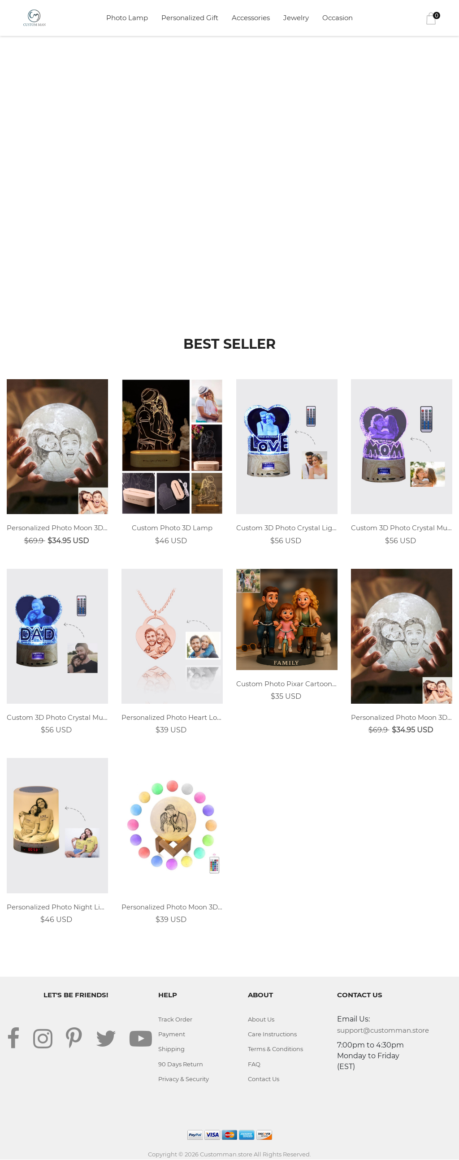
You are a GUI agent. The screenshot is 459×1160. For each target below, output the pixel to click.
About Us (261, 1019)
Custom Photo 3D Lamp (172, 528)
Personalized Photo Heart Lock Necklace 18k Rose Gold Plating (172, 717)
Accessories (251, 17)
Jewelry (296, 17)
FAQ (254, 1064)
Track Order (175, 1019)
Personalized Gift (189, 17)
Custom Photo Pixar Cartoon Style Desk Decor (287, 684)
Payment (171, 1034)
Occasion (337, 17)
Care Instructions (272, 1034)
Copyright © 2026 (174, 1154)
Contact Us (263, 1079)
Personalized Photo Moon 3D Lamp (57, 528)
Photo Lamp (127, 17)
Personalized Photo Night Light (57, 907)
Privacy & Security (184, 1079)
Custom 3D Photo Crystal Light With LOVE (287, 528)
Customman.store (226, 1154)
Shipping (172, 1049)
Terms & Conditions (276, 1049)
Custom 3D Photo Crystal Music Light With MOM (401, 528)
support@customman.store (383, 1030)
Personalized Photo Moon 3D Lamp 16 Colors (172, 907)
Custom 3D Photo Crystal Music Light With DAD (57, 717)
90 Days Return (180, 1064)
